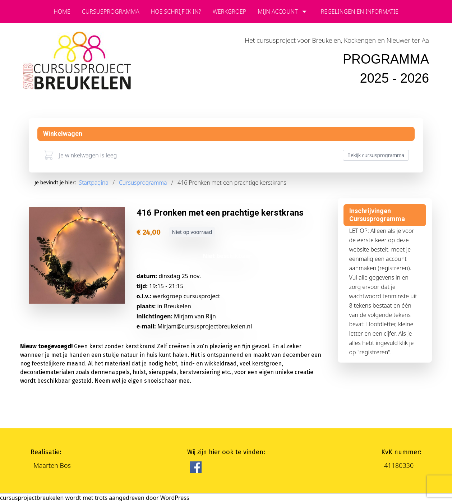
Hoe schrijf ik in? (176, 11)
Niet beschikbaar (227, 256)
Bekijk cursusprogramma (375, 155)
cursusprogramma (110, 11)
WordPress (174, 498)
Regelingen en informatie (359, 11)
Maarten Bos (52, 465)
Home (62, 11)
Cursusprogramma (143, 182)
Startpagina (94, 182)
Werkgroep (229, 11)
